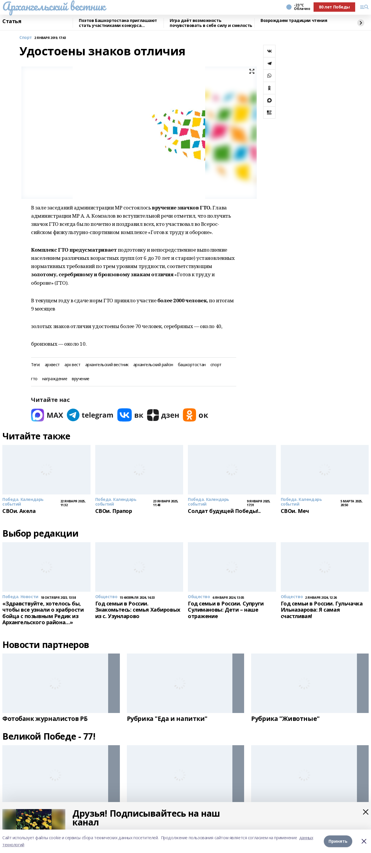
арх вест (72, 364)
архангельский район (153, 364)
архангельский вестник (107, 364)
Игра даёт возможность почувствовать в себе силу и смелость (211, 23)
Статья (11, 21)
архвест (52, 364)
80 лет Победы (334, 7)
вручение (80, 378)
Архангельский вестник (53, 6)
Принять (338, 841)
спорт (216, 364)
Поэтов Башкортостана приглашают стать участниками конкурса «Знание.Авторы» (118, 23)
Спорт (25, 37)
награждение (54, 378)
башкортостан (192, 364)
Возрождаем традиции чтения (294, 20)
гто (34, 378)
